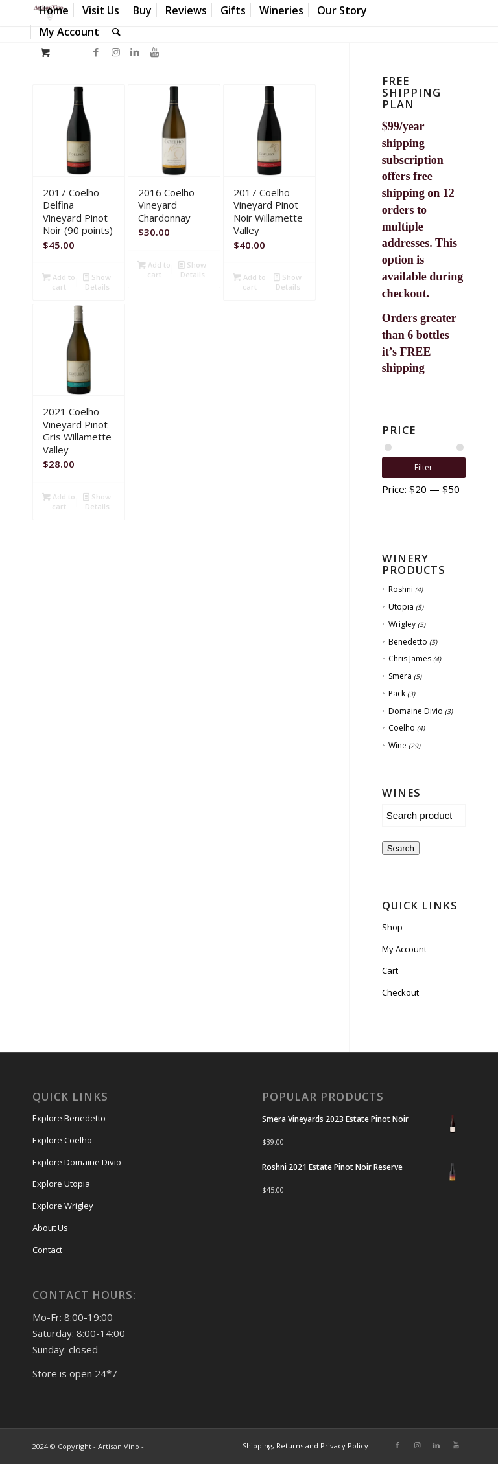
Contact (47, 1249)
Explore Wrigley (62, 1205)
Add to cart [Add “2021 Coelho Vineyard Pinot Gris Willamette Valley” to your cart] (58, 500)
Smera (400, 675)
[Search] (116, 32)
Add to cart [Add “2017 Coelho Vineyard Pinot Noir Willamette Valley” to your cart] (249, 281)
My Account (404, 949)
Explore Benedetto (69, 1118)
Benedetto (407, 641)
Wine (397, 745)
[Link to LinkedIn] (135, 52)
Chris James (409, 658)
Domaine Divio (415, 710)
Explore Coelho (62, 1140)
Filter (423, 467)
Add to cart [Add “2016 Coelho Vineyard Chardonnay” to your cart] (154, 268)
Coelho (401, 727)
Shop (392, 927)
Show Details (97, 281)
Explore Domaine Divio (76, 1162)
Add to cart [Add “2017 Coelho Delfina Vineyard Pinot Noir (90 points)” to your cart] (58, 281)
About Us (50, 1227)
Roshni (400, 589)
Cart (390, 970)
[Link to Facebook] (96, 52)
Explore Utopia (61, 1183)
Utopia (401, 606)
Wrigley (402, 624)
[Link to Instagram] (115, 52)
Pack (396, 693)
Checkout (400, 992)
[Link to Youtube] (154, 52)
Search (400, 848)
